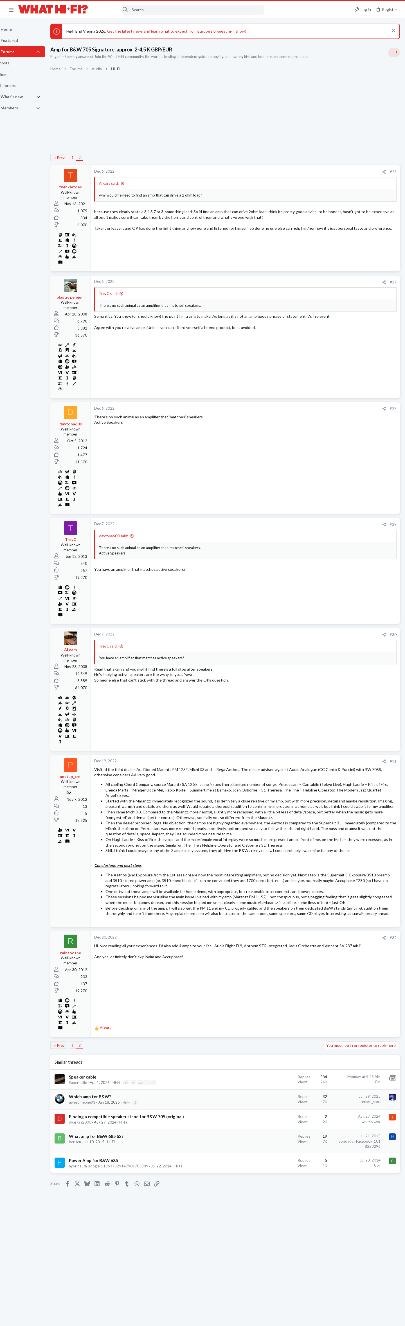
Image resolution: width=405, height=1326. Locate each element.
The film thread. (339, 510)
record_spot (280, 1167)
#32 (302, 1004)
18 (141, 1149)
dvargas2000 (94, 1188)
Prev (75, 157)
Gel (287, 1147)
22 (168, 1149)
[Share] (293, 172)
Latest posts (328, 540)
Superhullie (92, 1148)
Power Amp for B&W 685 (107, 1226)
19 (147, 1149)
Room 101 (334, 445)
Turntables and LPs (340, 498)
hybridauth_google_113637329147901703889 (123, 1232)
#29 (302, 524)
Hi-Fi (130, 1148)
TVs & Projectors (339, 709)
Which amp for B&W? (104, 1162)
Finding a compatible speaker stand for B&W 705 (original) (140, 1182)
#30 (302, 634)
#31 (302, 761)
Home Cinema (336, 525)
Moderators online (335, 750)
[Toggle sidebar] (393, 52)
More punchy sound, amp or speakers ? (359, 418)
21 (161, 1149)
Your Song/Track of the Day (349, 391)
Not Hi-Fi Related (339, 461)
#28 (302, 408)
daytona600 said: (127, 536)
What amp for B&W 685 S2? (110, 1202)
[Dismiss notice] (392, 31)
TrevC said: (122, 293)
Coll (287, 1231)
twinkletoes (280, 1187)
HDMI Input (335, 666)
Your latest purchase (343, 606)
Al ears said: (123, 183)
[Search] (179, 10)
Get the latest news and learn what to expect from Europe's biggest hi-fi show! (191, 31)
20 (154, 1149)
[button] (11, 9)
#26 (302, 172)
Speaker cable (97, 1142)
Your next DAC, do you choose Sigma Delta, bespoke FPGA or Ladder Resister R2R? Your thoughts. (360, 579)
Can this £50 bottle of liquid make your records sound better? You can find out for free (359, 477)
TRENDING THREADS (334, 325)
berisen (89, 1208)
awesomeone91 (96, 1168)
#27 (302, 282)
